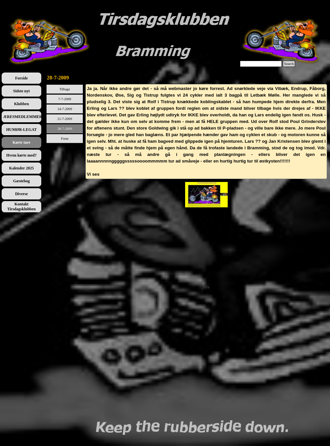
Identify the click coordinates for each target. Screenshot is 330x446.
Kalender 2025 (21, 168)
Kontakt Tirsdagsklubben (21, 206)
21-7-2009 (64, 119)
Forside (21, 78)
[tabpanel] (206, 131)
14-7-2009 (64, 109)
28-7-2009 (64, 129)
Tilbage (64, 89)
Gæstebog (21, 181)
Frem (65, 138)
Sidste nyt (21, 91)
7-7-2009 (64, 99)
